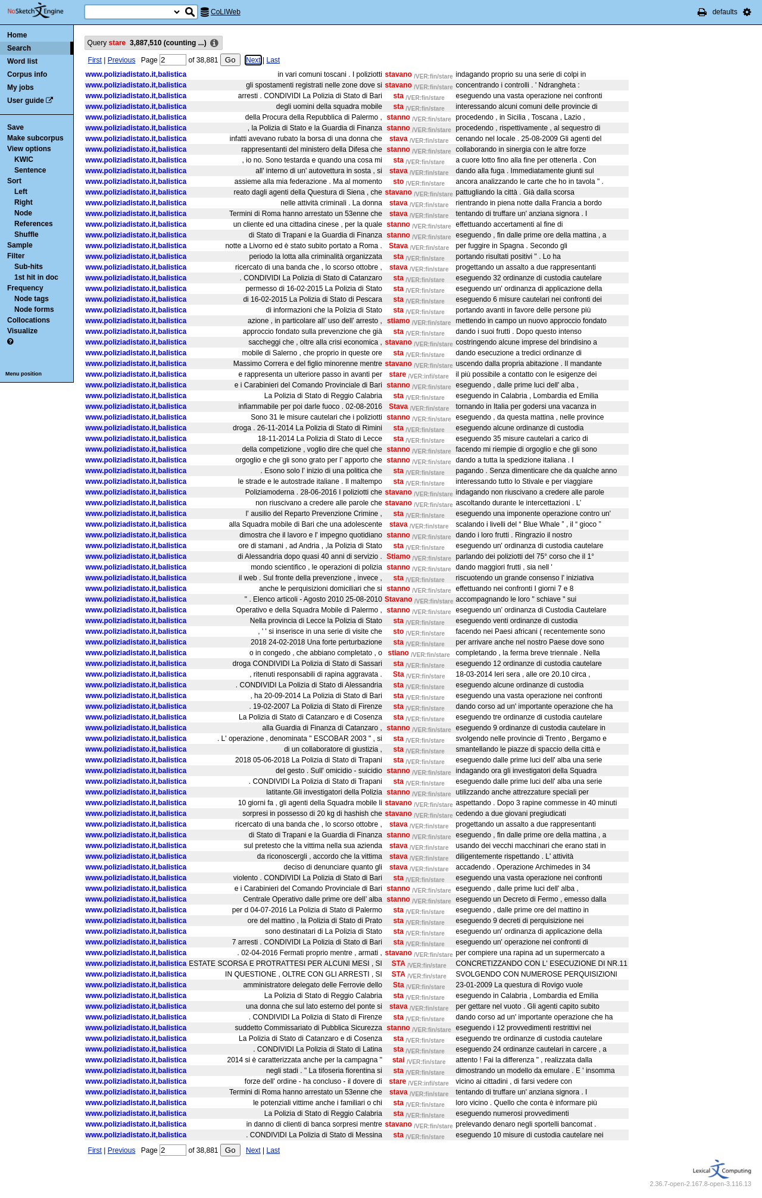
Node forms (34, 309)
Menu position (23, 374)
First (95, 60)
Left (20, 191)
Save (15, 127)
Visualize (22, 331)
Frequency (25, 288)
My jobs (20, 87)
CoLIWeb (226, 12)
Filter (15, 256)
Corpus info (27, 74)
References (33, 224)
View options (29, 149)
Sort (14, 181)
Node (23, 213)
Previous (122, 60)
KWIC (23, 159)
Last (273, 60)
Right (23, 202)
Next (253, 60)
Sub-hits (28, 266)
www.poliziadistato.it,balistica (136, 74)
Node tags (31, 299)
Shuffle (26, 234)
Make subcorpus (35, 138)
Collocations (28, 320)
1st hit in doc (36, 277)
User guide (25, 100)
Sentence (30, 170)
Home (17, 35)
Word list (22, 61)
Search (19, 48)
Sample (20, 245)
